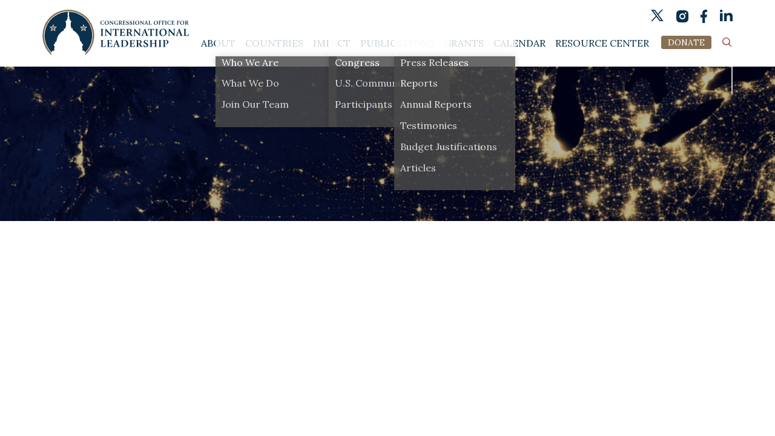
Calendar (519, 43)
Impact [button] (332, 43)
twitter (657, 15)
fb (704, 16)
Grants (464, 43)
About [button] (218, 43)
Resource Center (602, 43)
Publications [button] (397, 43)
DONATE (686, 42)
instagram (682, 16)
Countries (274, 43)
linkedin (726, 16)
